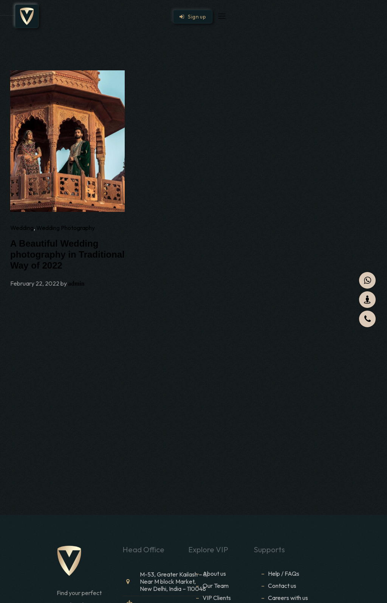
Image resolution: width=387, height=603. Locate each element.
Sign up (193, 16)
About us (214, 573)
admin (76, 283)
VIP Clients (217, 597)
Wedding (22, 228)
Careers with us (288, 597)
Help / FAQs (283, 573)
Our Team (216, 585)
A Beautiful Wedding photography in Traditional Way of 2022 (67, 254)
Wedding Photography (65, 228)
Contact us (282, 585)
